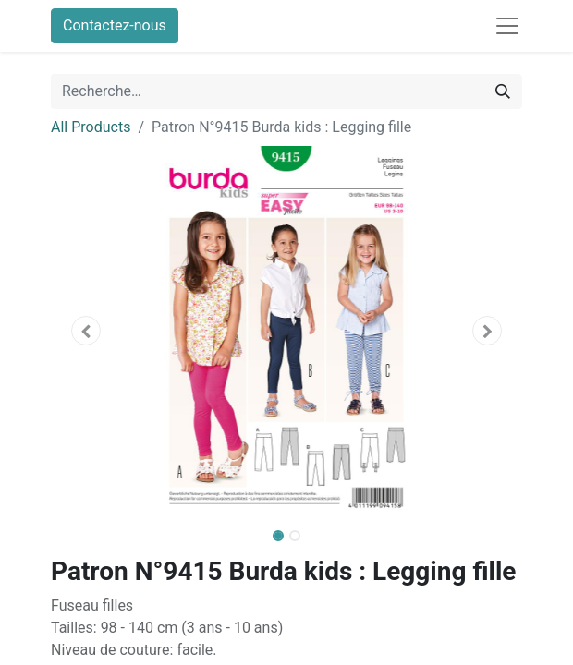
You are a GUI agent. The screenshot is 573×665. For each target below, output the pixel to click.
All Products (90, 127)
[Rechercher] (502, 91)
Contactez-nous (114, 25)
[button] (86, 330)
